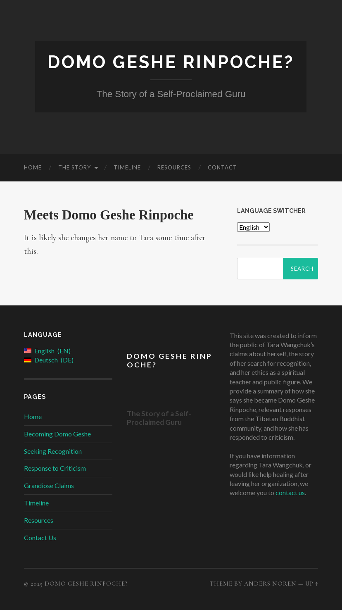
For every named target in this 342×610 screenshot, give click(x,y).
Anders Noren (270, 583)
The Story (74, 167)
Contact (222, 167)
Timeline (127, 167)
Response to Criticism (55, 468)
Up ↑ (311, 583)
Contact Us (40, 537)
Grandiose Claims (49, 485)
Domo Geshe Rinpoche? (171, 62)
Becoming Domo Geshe (57, 434)
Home (33, 167)
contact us (290, 492)
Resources (174, 167)
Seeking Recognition (53, 451)
